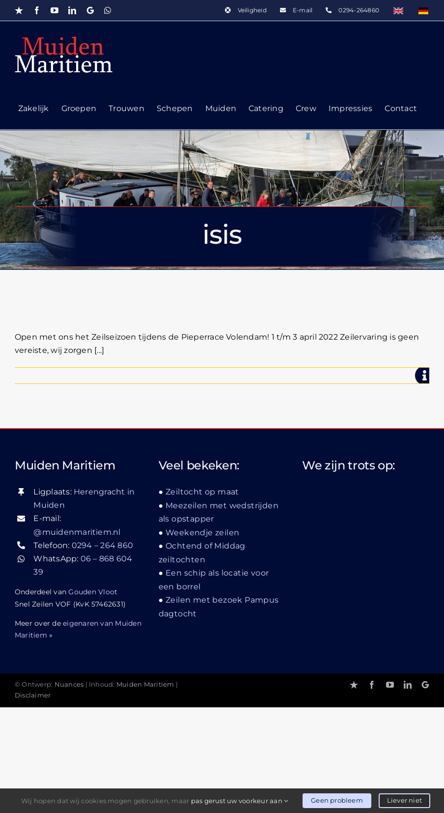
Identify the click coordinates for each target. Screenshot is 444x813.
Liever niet (404, 800)
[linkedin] (408, 685)
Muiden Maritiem (145, 684)
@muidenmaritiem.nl (76, 532)
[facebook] (372, 685)
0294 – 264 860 (102, 545)
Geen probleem (337, 800)
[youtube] (390, 685)
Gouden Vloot (92, 591)
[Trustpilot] (354, 685)
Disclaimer (33, 695)
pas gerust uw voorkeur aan (239, 801)
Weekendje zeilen (202, 532)
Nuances (69, 684)
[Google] (425, 685)
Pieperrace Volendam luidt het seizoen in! (215, 306)
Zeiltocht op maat (202, 491)
